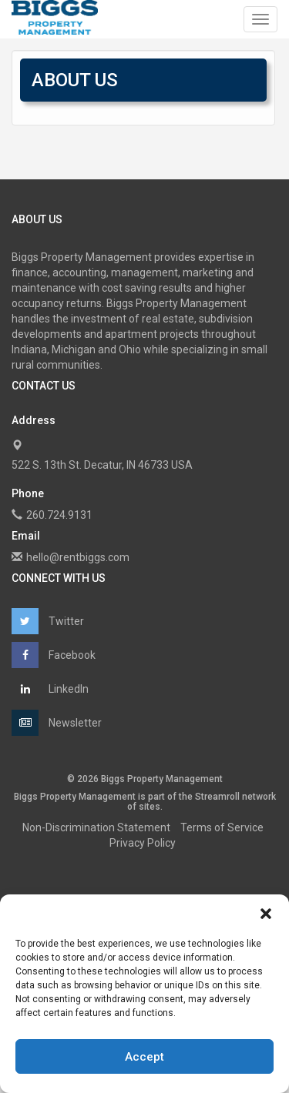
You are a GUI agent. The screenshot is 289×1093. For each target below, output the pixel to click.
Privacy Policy (142, 843)
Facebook (54, 655)
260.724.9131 (59, 515)
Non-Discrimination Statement (96, 827)
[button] (266, 913)
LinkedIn (50, 689)
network (259, 796)
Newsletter (57, 723)
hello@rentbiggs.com (77, 557)
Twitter (48, 621)
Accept (144, 1057)
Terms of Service (222, 827)
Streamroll (217, 796)
